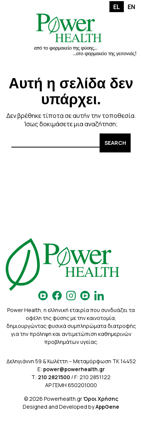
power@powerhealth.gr (74, 369)
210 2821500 (54, 377)
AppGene (107, 406)
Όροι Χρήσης (100, 398)
